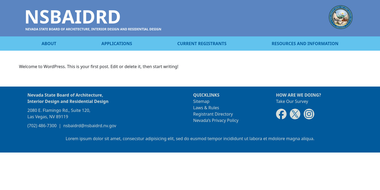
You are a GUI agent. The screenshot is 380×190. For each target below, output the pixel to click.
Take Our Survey (292, 101)
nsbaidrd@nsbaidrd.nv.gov (89, 126)
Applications (116, 43)
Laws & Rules (206, 108)
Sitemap (201, 101)
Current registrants (202, 43)
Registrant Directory (213, 114)
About (49, 43)
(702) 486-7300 (41, 126)
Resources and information (305, 43)
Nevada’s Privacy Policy (216, 120)
